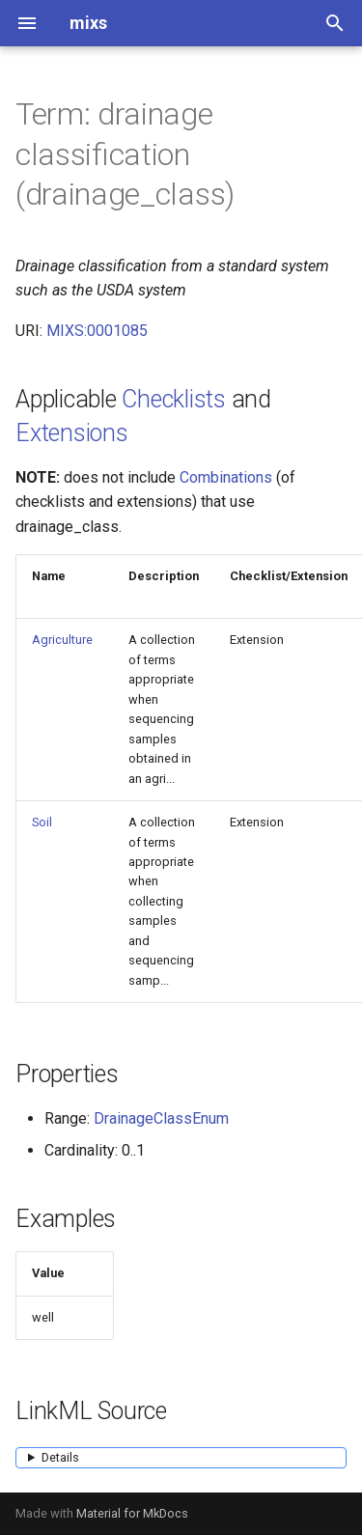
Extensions (71, 433)
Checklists (174, 399)
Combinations (226, 477)
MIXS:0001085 (97, 330)
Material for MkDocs (132, 1513)
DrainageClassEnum (161, 1118)
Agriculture (62, 639)
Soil (42, 822)
